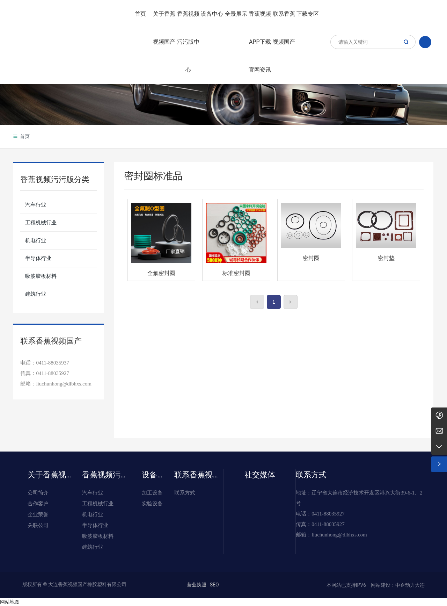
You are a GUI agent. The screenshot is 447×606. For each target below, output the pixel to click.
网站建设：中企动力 (392, 585)
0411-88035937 (52, 363)
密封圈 (311, 258)
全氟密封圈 (161, 273)
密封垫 (386, 258)
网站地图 (10, 602)
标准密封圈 (236, 273)
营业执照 (196, 584)
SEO (214, 584)
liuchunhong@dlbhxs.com (339, 535)
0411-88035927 (52, 373)
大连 (420, 585)
